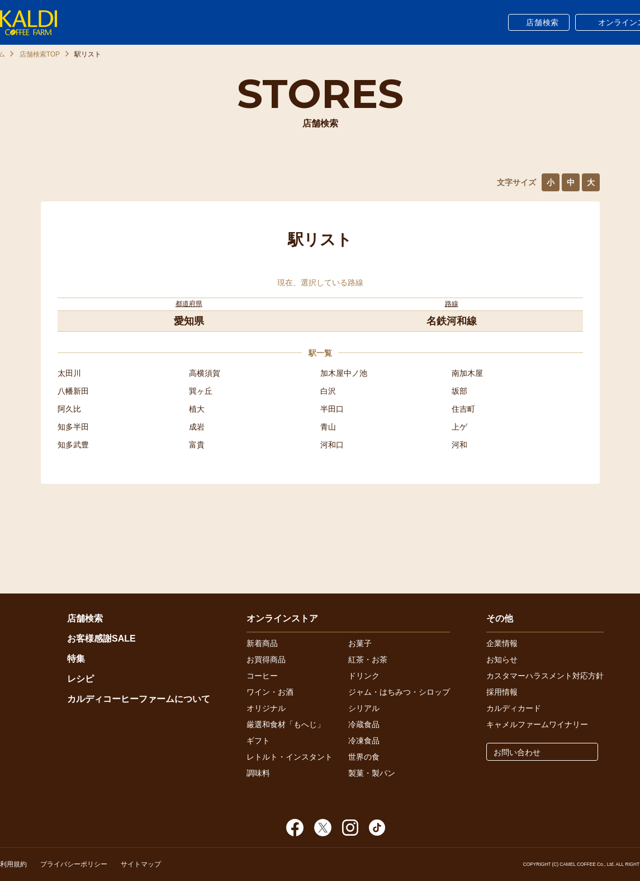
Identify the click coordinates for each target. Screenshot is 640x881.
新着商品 (262, 643)
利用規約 (13, 864)
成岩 (197, 426)
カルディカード (513, 708)
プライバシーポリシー (73, 864)
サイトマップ (141, 864)
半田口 (332, 408)
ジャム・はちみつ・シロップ (399, 691)
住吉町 (463, 408)
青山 (328, 426)
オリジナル (266, 708)
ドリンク (364, 675)
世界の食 (364, 756)
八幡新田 (73, 391)
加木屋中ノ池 (343, 373)
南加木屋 (467, 373)
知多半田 (73, 426)
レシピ (80, 679)
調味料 (258, 773)
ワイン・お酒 (269, 691)
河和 (459, 444)
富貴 (197, 444)
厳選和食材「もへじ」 (285, 724)
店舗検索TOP (40, 54)
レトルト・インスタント (289, 756)
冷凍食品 (364, 740)
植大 (197, 408)
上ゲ (459, 426)
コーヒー (262, 675)
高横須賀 (204, 373)
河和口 (332, 444)
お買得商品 (266, 659)
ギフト (258, 740)
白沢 (328, 391)
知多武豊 (73, 444)
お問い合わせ (517, 752)
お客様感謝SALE (101, 638)
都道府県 (189, 304)
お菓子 (360, 643)
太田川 (69, 373)
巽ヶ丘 (200, 391)
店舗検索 (542, 22)
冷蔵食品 (364, 724)
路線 (451, 304)
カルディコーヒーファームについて (138, 699)
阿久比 (69, 408)
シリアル (364, 708)
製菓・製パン (371, 773)
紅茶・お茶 (367, 659)
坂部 (459, 391)
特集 (76, 658)
